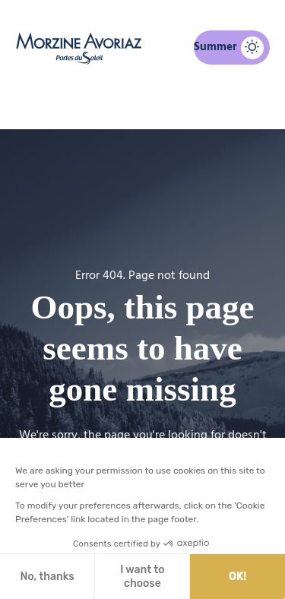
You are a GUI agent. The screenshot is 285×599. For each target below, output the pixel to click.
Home (63, 103)
